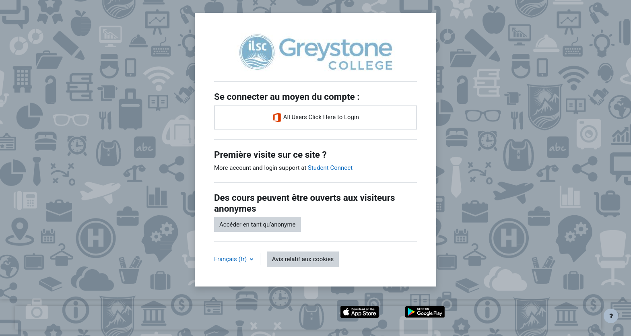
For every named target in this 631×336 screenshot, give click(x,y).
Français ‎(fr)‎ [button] (231, 259)
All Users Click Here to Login (315, 117)
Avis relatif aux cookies (303, 259)
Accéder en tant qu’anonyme (257, 224)
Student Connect (330, 167)
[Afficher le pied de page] (611, 316)
